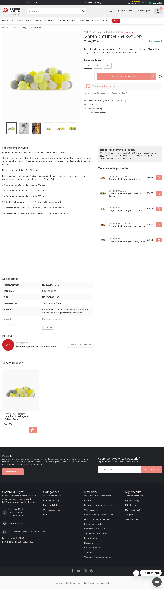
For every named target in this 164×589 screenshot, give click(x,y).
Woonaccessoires (87, 20)
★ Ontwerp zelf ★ (20, 20)
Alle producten (132, 519)
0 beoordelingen (128, 32)
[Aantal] (25, 430)
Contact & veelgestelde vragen (99, 514)
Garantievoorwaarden (94, 528)
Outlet (105, 20)
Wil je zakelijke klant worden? (98, 495)
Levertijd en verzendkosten (97, 519)
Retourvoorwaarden (93, 524)
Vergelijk (129, 514)
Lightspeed (104, 583)
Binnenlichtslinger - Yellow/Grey (26, 27)
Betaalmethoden (92, 547)
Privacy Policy (90, 538)
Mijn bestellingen (133, 500)
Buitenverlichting (65, 20)
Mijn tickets (130, 505)
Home (5, 20)
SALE (116, 20)
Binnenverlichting (43, 20)
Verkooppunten (91, 510)
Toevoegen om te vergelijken (96, 93)
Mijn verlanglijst (132, 510)
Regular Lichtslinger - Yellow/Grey (16, 417)
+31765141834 (15, 523)
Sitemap (88, 552)
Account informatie (134, 495)
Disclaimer (89, 542)
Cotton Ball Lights (94, 32)
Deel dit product (120, 93)
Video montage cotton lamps (97, 557)
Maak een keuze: (94, 60)
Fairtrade (88, 500)
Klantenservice (13, 471)
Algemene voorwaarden (95, 533)
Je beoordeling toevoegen (79, 344)
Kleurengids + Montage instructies (100, 505)
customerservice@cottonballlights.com (26, 531)
